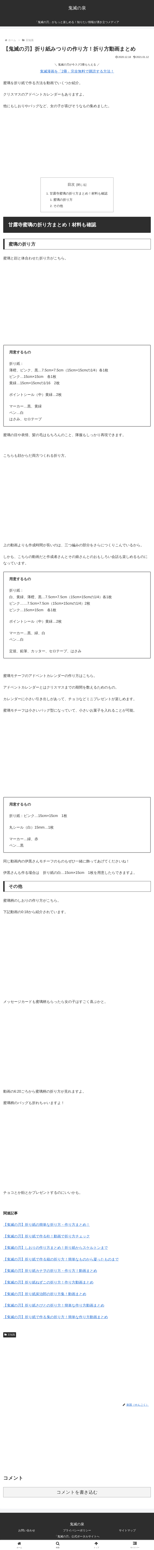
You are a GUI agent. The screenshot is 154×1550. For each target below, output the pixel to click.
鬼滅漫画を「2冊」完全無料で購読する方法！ (77, 71)
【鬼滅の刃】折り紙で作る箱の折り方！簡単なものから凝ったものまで (61, 1260)
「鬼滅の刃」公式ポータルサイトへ (77, 1537)
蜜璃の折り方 (63, 200)
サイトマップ (127, 1531)
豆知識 (9, 1335)
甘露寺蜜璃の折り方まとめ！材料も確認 (78, 193)
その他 (58, 206)
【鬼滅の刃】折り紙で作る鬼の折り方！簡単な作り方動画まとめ (55, 1318)
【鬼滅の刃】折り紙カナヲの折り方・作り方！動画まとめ (50, 1272)
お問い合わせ (26, 1531)
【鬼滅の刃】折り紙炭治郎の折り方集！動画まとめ (44, 1295)
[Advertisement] (77, 142)
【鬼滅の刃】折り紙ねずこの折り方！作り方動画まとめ (48, 1283)
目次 (71, 185)
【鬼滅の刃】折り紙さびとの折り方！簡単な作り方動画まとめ (53, 1306)
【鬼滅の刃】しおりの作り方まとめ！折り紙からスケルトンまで (55, 1249)
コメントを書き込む (77, 1493)
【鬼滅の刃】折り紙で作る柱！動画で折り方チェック (46, 1237)
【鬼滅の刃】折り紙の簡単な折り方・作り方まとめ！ (46, 1225)
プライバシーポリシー (77, 1531)
